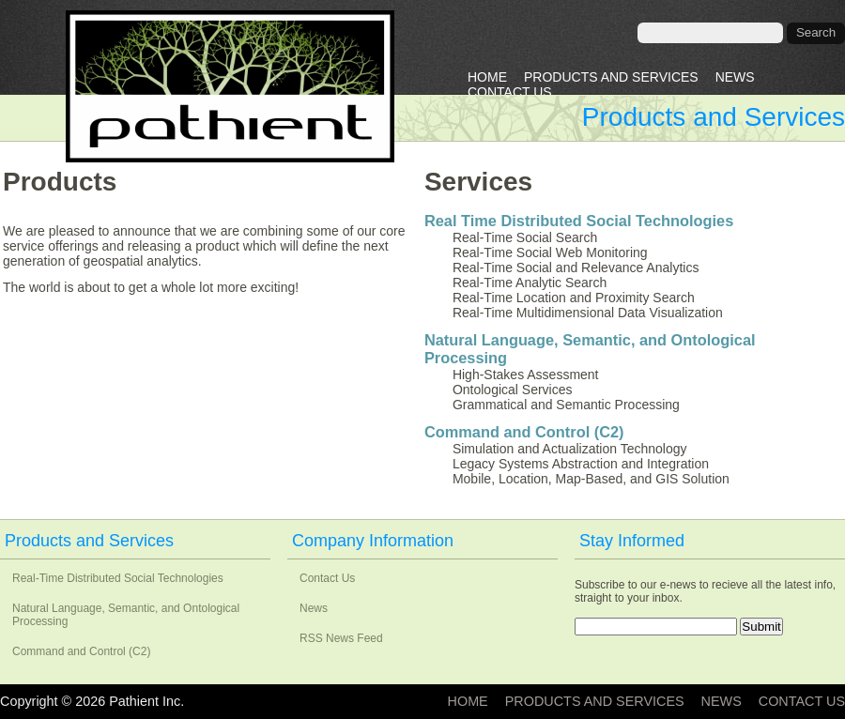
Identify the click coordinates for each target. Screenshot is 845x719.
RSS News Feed (341, 638)
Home (487, 76)
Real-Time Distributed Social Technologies (117, 578)
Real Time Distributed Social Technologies (578, 220)
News (735, 76)
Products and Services (611, 76)
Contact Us (510, 91)
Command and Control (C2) (524, 431)
